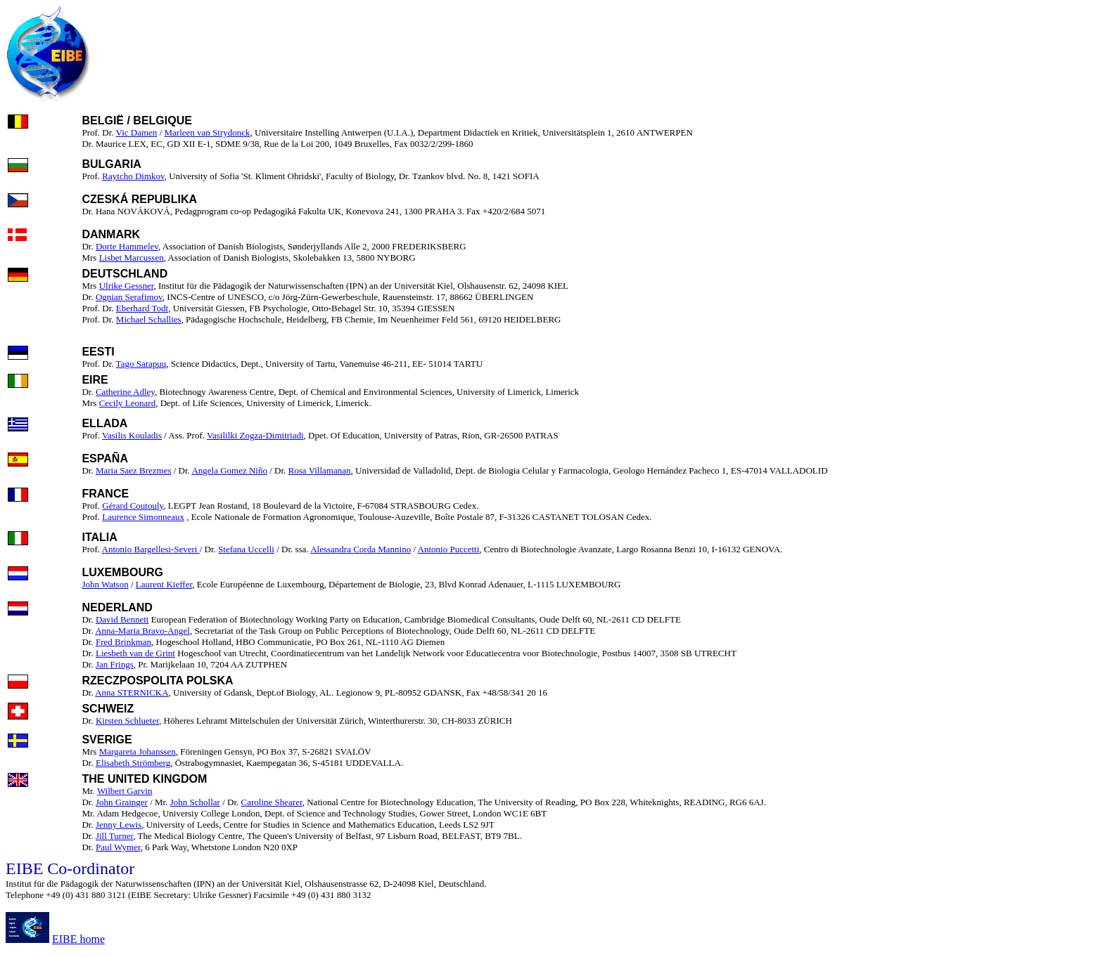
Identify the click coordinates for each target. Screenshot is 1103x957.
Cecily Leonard (127, 403)
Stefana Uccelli (246, 549)
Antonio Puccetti (449, 549)
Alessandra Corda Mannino (360, 549)
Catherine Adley (125, 391)
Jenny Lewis (118, 824)
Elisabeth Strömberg (133, 762)
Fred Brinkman (123, 642)
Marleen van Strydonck (207, 132)
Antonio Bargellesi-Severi (151, 549)
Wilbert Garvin (125, 791)
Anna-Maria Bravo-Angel (142, 630)
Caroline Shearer (271, 802)
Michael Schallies (148, 319)
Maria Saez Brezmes (134, 470)
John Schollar (195, 802)
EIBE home (78, 939)
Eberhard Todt (142, 308)
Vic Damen (137, 132)
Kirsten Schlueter (127, 720)
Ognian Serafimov (129, 297)
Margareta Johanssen (137, 751)
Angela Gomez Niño (229, 470)
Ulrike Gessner (126, 285)
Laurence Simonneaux (143, 517)
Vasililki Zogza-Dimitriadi (255, 435)
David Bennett (122, 619)
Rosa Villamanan (319, 470)
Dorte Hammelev (127, 246)
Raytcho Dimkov (133, 176)
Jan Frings (115, 664)
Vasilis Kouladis (132, 435)
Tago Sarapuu (141, 363)
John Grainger (122, 802)
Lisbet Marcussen (131, 257)
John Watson (105, 584)
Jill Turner (114, 836)
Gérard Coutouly (132, 505)
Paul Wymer (118, 847)
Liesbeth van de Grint (135, 653)
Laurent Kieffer (164, 584)
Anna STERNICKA (131, 692)
